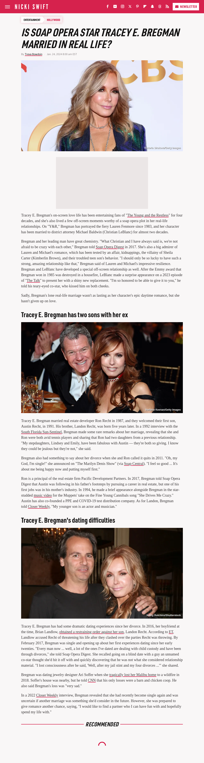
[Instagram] (122, 7)
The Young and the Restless (148, 215)
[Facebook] (108, 7)
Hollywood (53, 20)
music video (43, 495)
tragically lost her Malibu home (132, 675)
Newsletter (186, 6)
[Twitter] (130, 7)
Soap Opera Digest (110, 247)
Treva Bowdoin (33, 54)
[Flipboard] (145, 7)
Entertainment (32, 20)
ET (171, 632)
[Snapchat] (152, 7)
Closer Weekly (39, 506)
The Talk (33, 280)
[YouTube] (115, 7)
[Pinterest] (137, 7)
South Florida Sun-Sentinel (41, 432)
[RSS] (167, 7)
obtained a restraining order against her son (91, 632)
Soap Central (133, 464)
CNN (92, 680)
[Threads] (160, 7)
